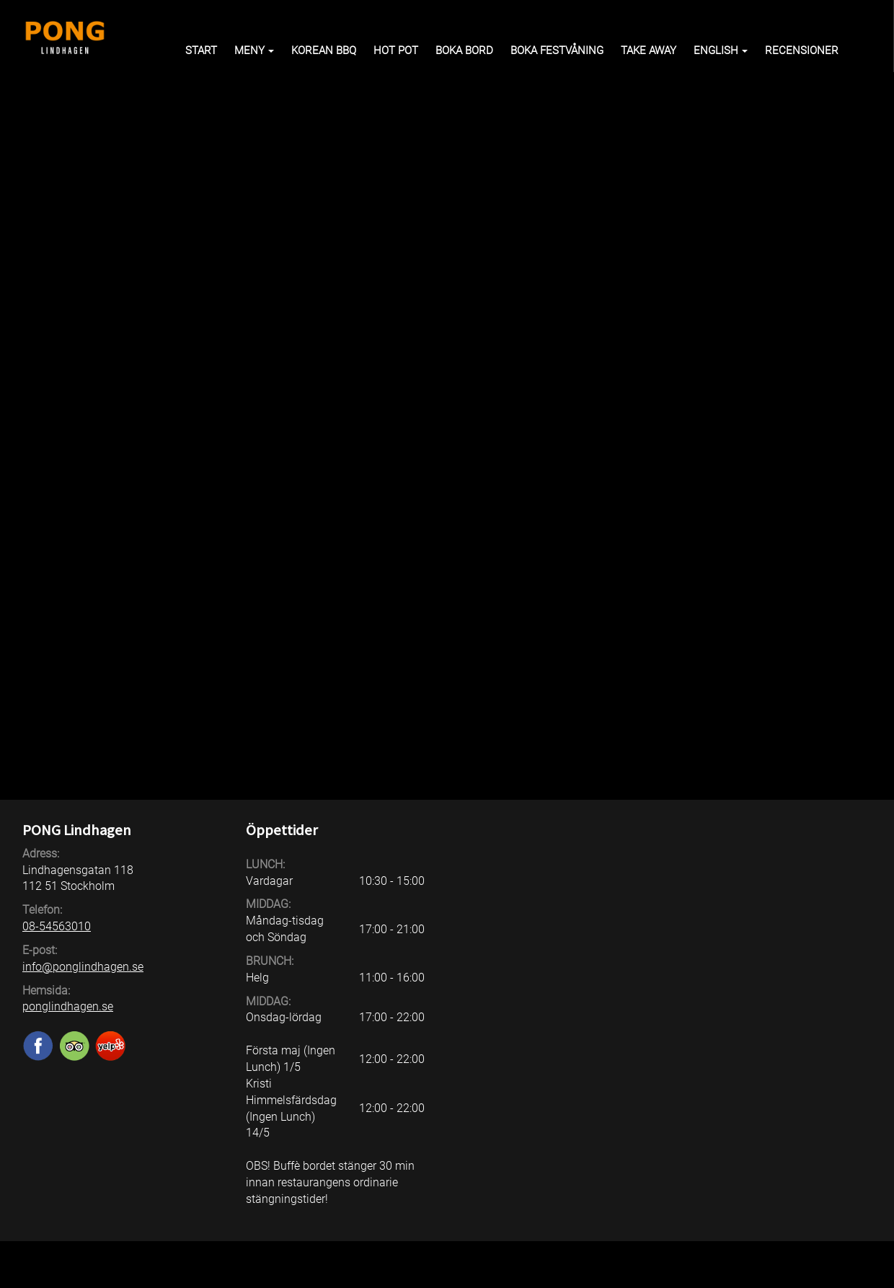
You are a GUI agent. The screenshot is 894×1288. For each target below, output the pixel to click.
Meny (254, 50)
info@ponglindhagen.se (82, 967)
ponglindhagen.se (67, 1006)
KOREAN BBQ (323, 50)
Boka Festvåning (556, 50)
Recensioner (801, 50)
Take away (648, 50)
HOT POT (395, 50)
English (721, 50)
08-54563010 (56, 926)
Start (201, 50)
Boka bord (464, 50)
